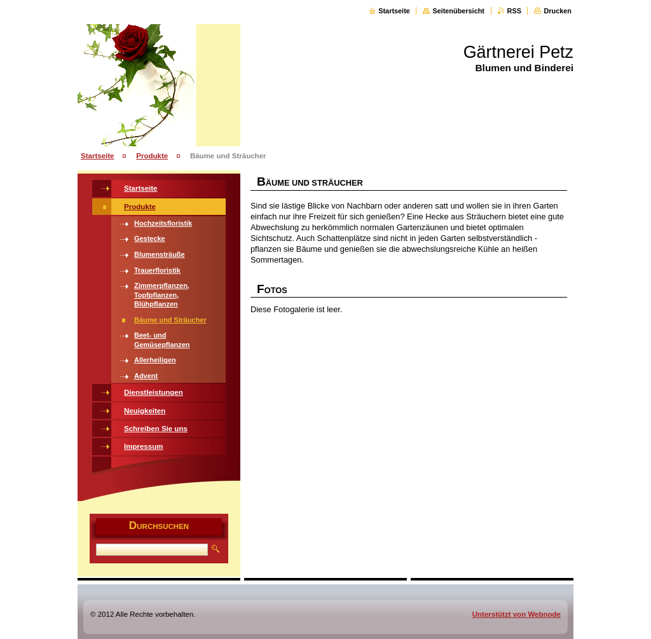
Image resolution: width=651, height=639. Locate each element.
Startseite (394, 11)
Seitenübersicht (458, 11)
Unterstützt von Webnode (516, 614)
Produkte (152, 156)
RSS (514, 11)
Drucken (558, 11)
